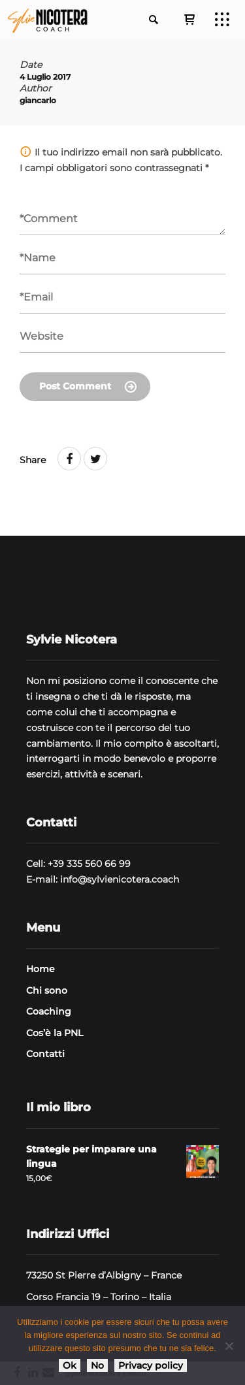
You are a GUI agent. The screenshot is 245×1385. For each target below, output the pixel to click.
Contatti (45, 1054)
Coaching (48, 1011)
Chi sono (46, 990)
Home (40, 969)
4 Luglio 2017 (45, 77)
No (97, 1365)
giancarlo (38, 100)
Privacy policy (150, 1365)
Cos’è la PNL (54, 1033)
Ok (69, 1365)
